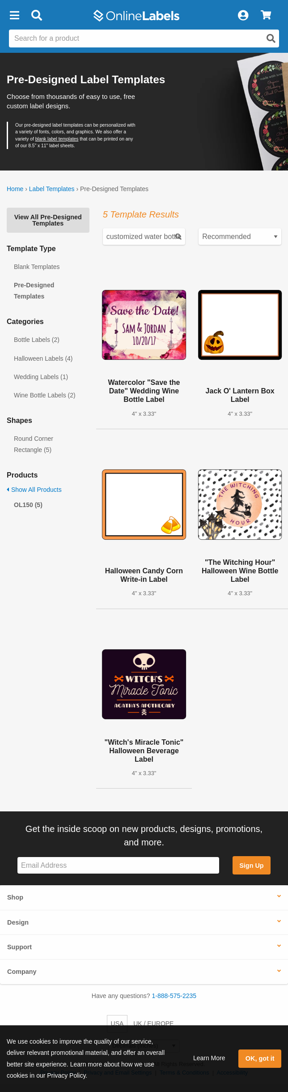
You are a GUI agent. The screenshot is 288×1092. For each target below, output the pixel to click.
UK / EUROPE (153, 1023)
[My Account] (243, 15)
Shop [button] (15, 897)
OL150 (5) (28, 504)
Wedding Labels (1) (41, 376)
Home (15, 188)
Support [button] (19, 947)
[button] (14, 15)
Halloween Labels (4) (43, 358)
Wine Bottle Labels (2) (45, 395)
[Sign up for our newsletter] (118, 865)
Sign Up (251, 865)
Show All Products (34, 489)
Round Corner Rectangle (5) (33, 444)
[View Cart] (266, 16)
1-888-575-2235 (174, 995)
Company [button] (22, 971)
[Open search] (271, 38)
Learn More (209, 1058)
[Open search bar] (36, 15)
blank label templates (57, 138)
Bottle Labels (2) (36, 339)
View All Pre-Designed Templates (48, 220)
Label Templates (52, 188)
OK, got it (260, 1058)
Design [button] (18, 922)
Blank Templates (36, 266)
